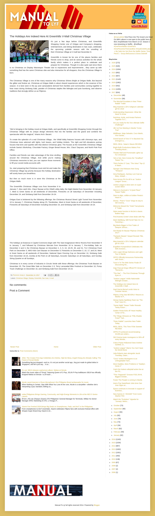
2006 (114, 472)
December (118, 95)
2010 (114, 459)
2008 (114, 466)
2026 (114, 63)
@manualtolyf (119, 37)
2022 (114, 76)
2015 (114, 443)
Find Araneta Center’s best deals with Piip (129, 217)
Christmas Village (22, 278)
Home (56, 347)
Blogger (97, 505)
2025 (114, 66)
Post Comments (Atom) (29, 351)
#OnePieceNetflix (120, 46)
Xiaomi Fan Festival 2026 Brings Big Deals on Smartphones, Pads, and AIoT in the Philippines (57, 407)
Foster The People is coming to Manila (127, 380)
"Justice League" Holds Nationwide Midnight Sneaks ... (126, 280)
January (117, 435)
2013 (114, 449)
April (115, 425)
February (117, 432)
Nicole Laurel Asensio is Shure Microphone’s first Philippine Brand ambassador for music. (55, 382)
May (115, 422)
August (116, 412)
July (115, 415)
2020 (114, 82)
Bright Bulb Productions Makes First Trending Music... (126, 148)
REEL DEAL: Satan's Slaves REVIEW (127, 144)
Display (31, 278)
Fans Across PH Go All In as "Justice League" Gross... (127, 180)
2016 (114, 439)
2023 (114, 73)
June (116, 419)
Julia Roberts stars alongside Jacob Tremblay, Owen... (126, 354)
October (117, 405)
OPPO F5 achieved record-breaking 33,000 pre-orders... (126, 333)
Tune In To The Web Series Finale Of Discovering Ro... (127, 264)
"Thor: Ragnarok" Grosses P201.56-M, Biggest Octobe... (127, 376)
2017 (114, 92)
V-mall (51, 278)
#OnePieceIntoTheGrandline (124, 49)
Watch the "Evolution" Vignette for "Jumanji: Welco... (126, 400)
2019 (114, 86)
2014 (114, 446)
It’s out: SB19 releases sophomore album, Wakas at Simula (44, 370)
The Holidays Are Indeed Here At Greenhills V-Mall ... (125, 285)
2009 (114, 462)
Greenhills (37, 278)
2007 (114, 469)
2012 (114, 452)
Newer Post (14, 347)
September (118, 409)
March (116, 429)
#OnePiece (131, 46)
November (118, 99)
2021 (114, 79)
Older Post (97, 347)
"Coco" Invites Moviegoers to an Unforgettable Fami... (125, 360)
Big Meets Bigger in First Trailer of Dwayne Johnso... (126, 226)
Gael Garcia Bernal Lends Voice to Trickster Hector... (126, 290)
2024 (114, 69)
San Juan (45, 278)
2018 (114, 89)
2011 (114, 456)
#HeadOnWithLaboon (144, 49)
